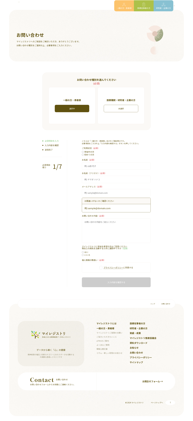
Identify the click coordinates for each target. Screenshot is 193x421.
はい (85, 252)
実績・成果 (135, 333)
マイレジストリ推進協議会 (143, 338)
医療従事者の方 (137, 323)
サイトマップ (136, 362)
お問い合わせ (165, 304)
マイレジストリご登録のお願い (109, 332)
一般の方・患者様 (105, 328)
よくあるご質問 (102, 345)
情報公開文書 (102, 349)
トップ (153, 304)
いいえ (86, 255)
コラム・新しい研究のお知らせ (109, 353)
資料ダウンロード (138, 342)
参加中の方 (88, 152)
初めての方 (88, 154)
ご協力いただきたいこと (106, 336)
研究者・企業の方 (138, 328)
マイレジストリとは (106, 323)
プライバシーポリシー (113, 267)
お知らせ (134, 347)
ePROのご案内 (102, 341)
